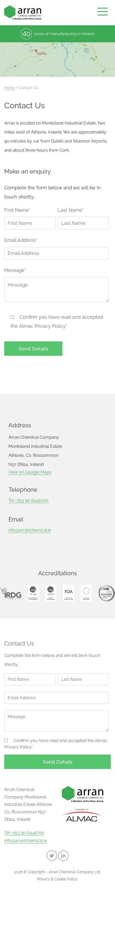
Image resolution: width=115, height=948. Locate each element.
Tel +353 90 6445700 (28, 500)
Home (9, 88)
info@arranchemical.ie (29, 530)
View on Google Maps (29, 472)
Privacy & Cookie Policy (57, 879)
